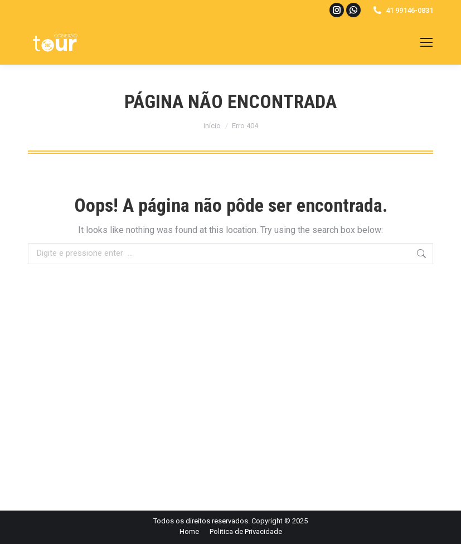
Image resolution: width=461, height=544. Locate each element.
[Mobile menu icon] (426, 42)
